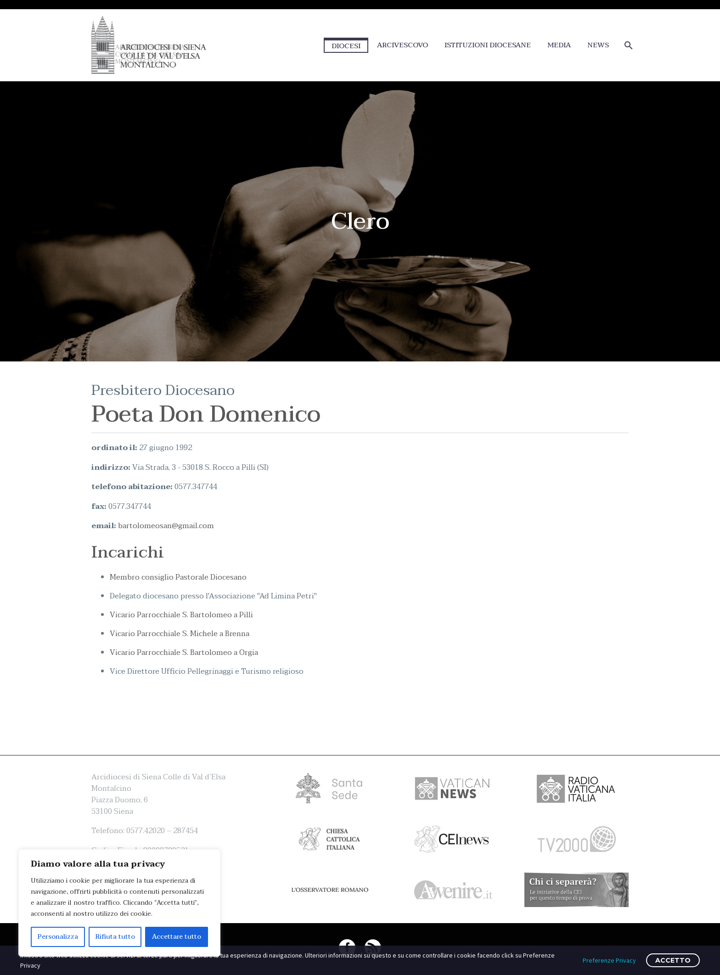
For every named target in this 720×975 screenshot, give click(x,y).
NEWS (598, 45)
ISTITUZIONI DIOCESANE (487, 45)
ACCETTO (673, 960)
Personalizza (58, 936)
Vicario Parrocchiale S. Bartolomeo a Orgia (184, 652)
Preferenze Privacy (609, 960)
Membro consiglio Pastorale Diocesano (178, 577)
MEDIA (559, 45)
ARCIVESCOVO (402, 45)
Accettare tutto (176, 936)
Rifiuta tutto (115, 936)
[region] (119, 903)
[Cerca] (627, 45)
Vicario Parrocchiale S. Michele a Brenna (179, 633)
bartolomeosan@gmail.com (166, 525)
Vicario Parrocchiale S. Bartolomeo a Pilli (181, 615)
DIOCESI (346, 46)
